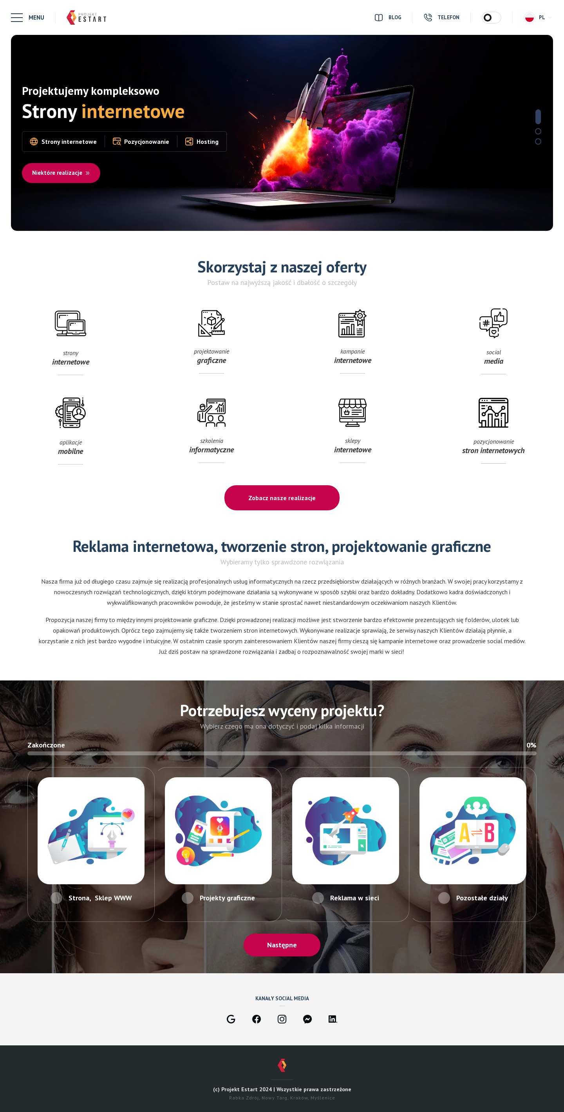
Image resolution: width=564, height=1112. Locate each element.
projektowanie (211, 357)
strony (70, 356)
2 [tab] (538, 131)
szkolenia (211, 446)
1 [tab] (538, 116)
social (493, 357)
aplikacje (70, 446)
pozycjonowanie (493, 446)
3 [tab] (538, 141)
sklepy (352, 446)
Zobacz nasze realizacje (282, 498)
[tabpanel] (282, 133)
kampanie (352, 357)
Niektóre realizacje (61, 172)
